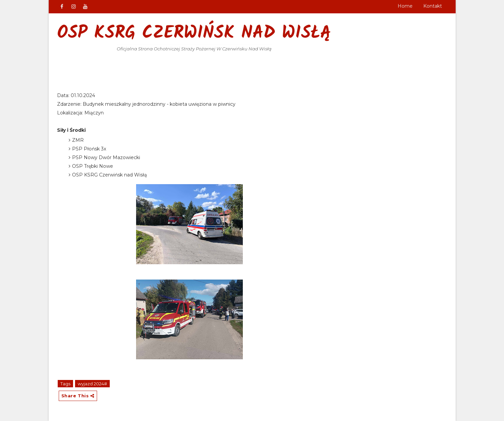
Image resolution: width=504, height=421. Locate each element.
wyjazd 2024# (92, 383)
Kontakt (432, 6)
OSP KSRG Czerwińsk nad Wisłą (194, 33)
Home (405, 6)
